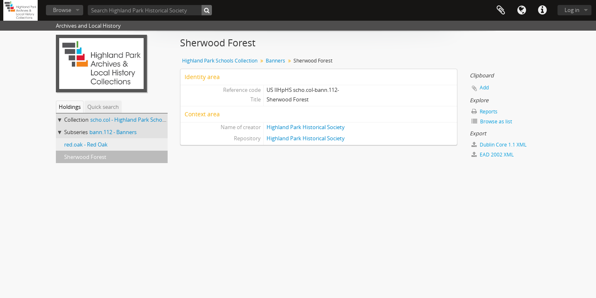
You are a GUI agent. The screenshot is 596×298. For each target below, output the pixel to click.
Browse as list (491, 121)
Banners (275, 60)
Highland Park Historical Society (306, 127)
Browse (62, 10)
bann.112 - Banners (113, 132)
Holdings (70, 107)
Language (521, 10)
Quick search (103, 107)
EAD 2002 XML (492, 154)
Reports (484, 111)
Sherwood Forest (85, 157)
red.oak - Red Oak (86, 144)
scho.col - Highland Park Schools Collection (142, 119)
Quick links (542, 10)
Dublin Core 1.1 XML (498, 144)
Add (484, 87)
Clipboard (500, 10)
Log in (572, 10)
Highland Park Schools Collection (219, 60)
